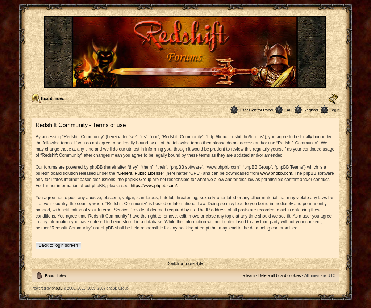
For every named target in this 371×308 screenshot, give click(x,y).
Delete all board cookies (279, 275)
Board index (52, 98)
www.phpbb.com (276, 173)
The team (246, 275)
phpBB (57, 288)
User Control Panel (256, 110)
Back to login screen (58, 245)
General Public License (140, 173)
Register (311, 110)
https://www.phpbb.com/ (154, 185)
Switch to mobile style (185, 264)
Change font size (333, 99)
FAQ (288, 110)
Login (334, 110)
